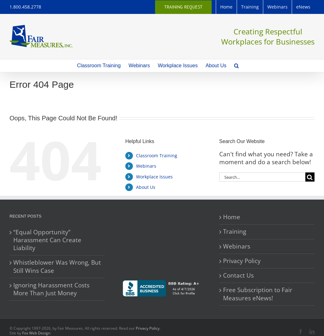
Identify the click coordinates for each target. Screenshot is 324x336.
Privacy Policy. (148, 328)
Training (234, 232)
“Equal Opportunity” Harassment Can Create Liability (47, 240)
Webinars (146, 166)
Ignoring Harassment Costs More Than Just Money (51, 289)
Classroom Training (156, 156)
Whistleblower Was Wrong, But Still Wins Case (57, 266)
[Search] (310, 177)
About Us (145, 187)
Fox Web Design (36, 333)
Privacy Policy (242, 261)
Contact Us (238, 275)
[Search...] (262, 177)
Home (231, 217)
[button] (236, 65)
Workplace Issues (154, 177)
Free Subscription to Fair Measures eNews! (257, 294)
